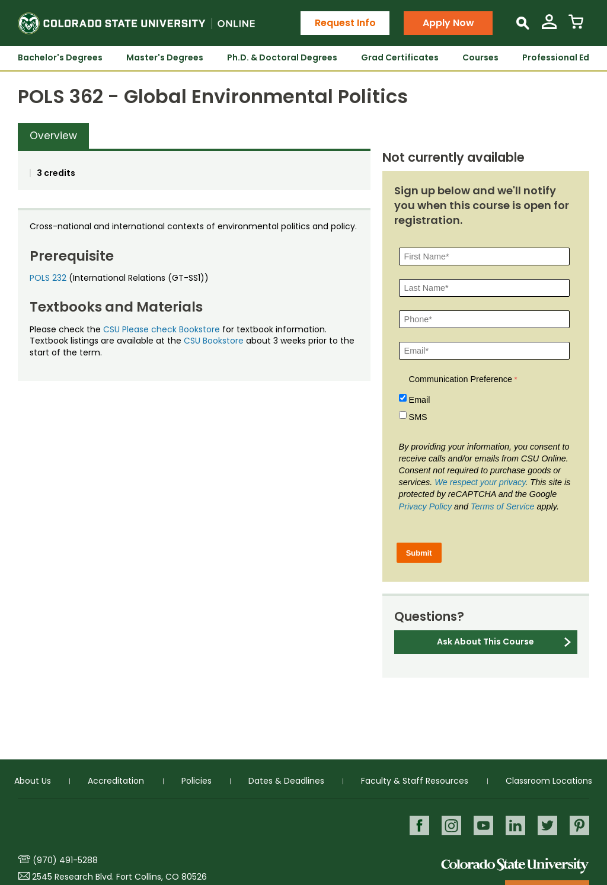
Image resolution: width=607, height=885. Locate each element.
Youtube (483, 825)
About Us (32, 781)
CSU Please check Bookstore (161, 329)
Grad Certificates (400, 57)
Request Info (345, 23)
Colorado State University (515, 865)
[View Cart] (575, 26)
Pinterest (579, 825)
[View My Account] (549, 26)
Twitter (547, 825)
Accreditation (116, 781)
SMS (418, 417)
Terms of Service (502, 506)
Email (419, 400)
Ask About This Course (485, 641)
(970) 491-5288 (65, 860)
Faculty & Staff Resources (414, 781)
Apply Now (448, 23)
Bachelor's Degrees (60, 57)
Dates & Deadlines (286, 781)
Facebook (419, 825)
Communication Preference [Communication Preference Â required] (460, 379)
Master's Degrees (164, 57)
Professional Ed (555, 57)
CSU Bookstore (214, 341)
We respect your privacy (480, 482)
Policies (196, 781)
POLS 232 (48, 278)
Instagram (451, 825)
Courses (480, 57)
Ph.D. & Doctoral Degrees (282, 57)
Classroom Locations (549, 781)
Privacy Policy (425, 506)
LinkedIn (515, 825)
